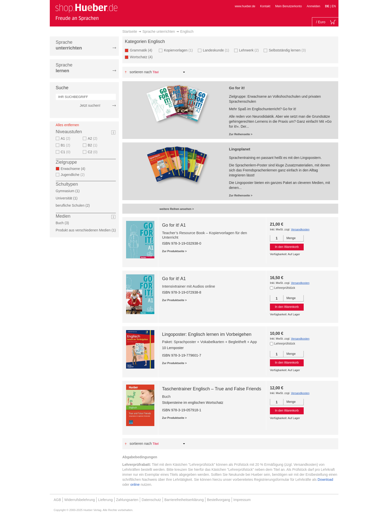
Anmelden (313, 6)
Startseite (129, 31)
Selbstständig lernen (288, 50)
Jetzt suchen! (90, 105)
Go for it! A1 (174, 225)
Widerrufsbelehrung (79, 500)
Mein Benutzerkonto (288, 6)
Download (325, 480)
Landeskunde (216, 50)
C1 (66, 152)
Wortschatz (143, 57)
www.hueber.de (245, 6)
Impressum (242, 500)
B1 (66, 145)
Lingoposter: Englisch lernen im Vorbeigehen (206, 334)
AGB (57, 500)
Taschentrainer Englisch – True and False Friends (211, 388)
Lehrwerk (249, 50)
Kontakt (265, 6)
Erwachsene (74, 169)
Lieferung (105, 500)
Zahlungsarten (127, 500)
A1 (66, 138)
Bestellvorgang (218, 500)
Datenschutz (151, 500)
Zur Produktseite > (174, 251)
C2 (93, 152)
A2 (93, 138)
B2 (93, 145)
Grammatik (142, 50)
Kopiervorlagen (179, 50)
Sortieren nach (141, 72)
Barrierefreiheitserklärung (184, 500)
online (135, 485)
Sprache (69, 45)
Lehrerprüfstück (284, 287)
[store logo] (86, 12)
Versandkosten (300, 229)
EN (334, 6)
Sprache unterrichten (158, 31)
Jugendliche (73, 175)
